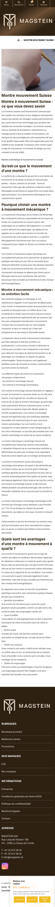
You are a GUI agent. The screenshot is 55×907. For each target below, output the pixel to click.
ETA (3, 764)
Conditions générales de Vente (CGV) (21, 796)
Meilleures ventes (10, 739)
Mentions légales (10, 811)
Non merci (19, 899)
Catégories (6, 2)
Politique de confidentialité (16, 804)
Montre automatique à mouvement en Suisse (22, 160)
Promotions (7, 746)
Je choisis (32, 899)
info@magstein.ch (13, 857)
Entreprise (7, 789)
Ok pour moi (45, 899)
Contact (5, 818)
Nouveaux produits (11, 732)
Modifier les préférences (44, 2)
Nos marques (8, 771)
